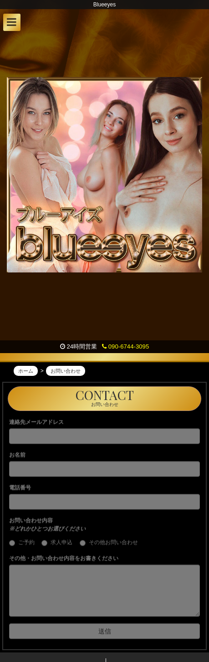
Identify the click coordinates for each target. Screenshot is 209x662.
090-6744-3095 (125, 346)
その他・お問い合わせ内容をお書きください (63, 561)
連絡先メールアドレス (36, 424)
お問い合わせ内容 (47, 527)
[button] (11, 22)
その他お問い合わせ (109, 545)
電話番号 (20, 490)
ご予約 (24, 545)
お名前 (17, 457)
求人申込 (59, 545)
